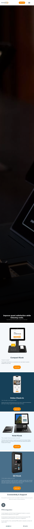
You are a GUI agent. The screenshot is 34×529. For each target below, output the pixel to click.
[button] (29, 2)
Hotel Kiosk (17, 436)
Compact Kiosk (17, 358)
